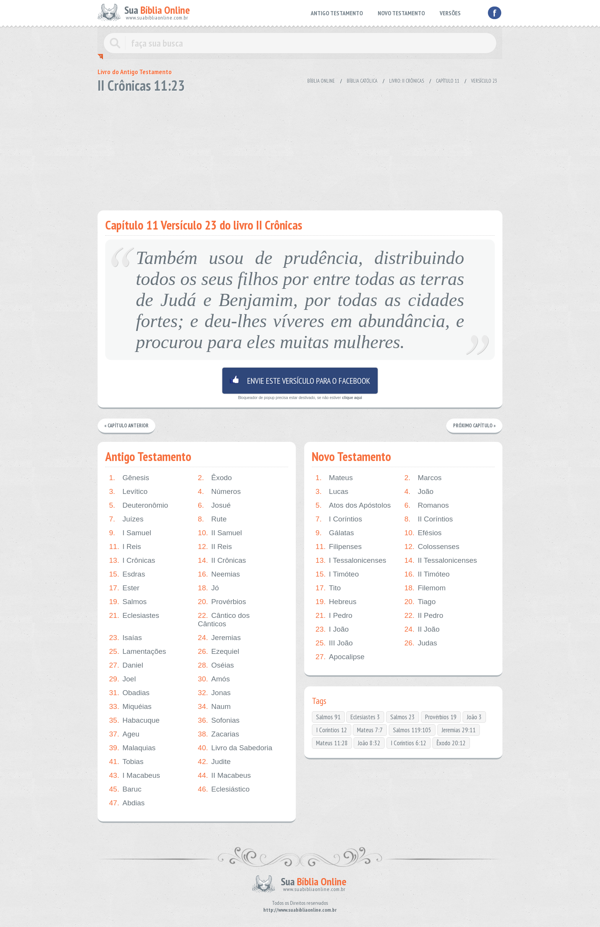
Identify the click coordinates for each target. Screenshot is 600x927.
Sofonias (219, 720)
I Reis (125, 547)
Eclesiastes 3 (365, 717)
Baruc (125, 789)
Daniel (126, 665)
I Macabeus (134, 775)
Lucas (332, 491)
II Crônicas (222, 560)
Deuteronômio (138, 505)
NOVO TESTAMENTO (401, 13)
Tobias (126, 762)
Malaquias (132, 748)
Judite (214, 762)
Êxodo (215, 478)
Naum (214, 706)
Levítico (128, 491)
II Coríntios (428, 519)
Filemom (425, 588)
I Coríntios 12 (331, 730)
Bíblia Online (321, 81)
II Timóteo (427, 574)
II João (422, 629)
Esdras (127, 574)
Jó (208, 588)
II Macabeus (224, 775)
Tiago (420, 602)
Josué (214, 505)
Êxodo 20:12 (451, 743)
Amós (214, 679)
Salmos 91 (328, 717)
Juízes (126, 519)
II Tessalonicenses (440, 560)
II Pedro (423, 615)
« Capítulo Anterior (126, 425)
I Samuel (130, 533)
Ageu (124, 734)
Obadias (129, 693)
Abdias (127, 803)
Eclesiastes (134, 615)
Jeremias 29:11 (459, 730)
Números (219, 491)
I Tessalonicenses (351, 560)
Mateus (334, 478)
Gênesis (129, 478)
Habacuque (134, 720)
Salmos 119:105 (412, 730)
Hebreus (336, 602)
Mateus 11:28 (332, 743)
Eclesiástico (223, 789)
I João (332, 629)
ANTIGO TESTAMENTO (337, 13)
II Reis (215, 547)
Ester (124, 588)
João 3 (474, 717)
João (419, 491)
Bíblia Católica (362, 81)
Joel (122, 679)
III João (334, 643)
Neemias (219, 574)
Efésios (423, 533)
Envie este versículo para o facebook (300, 380)
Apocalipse (340, 657)
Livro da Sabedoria (235, 748)
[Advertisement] (300, 149)
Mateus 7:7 (370, 730)
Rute (212, 519)
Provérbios (222, 602)
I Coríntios (339, 519)
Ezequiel (218, 651)
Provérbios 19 (441, 717)
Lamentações (137, 651)
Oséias (216, 665)
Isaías (125, 638)
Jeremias (219, 638)
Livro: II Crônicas (406, 81)
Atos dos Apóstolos (353, 505)
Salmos (128, 602)
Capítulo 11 (447, 81)
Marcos (423, 478)
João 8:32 (369, 743)
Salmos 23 (402, 717)
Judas (420, 643)
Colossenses (432, 547)
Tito (328, 588)
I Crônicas (132, 560)
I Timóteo (337, 574)
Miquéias (130, 706)
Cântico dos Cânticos (223, 619)
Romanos (426, 505)
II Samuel (220, 533)
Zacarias (218, 734)
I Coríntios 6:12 (408, 743)
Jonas (214, 693)
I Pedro (334, 615)
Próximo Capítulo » (474, 425)
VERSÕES (450, 13)
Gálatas (335, 533)
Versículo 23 (484, 81)
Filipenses (339, 547)
